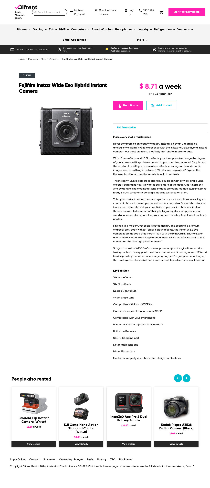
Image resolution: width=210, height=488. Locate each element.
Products (33, 59)
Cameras (54, 59)
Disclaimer (125, 459)
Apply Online (17, 459)
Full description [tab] (126, 127)
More (140, 39)
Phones (22, 29)
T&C (112, 459)
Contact (34, 459)
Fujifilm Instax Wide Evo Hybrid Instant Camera (87, 59)
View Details (33, 444)
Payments (49, 459)
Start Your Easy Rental (186, 12)
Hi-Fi (62, 29)
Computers (78, 29)
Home (22, 59)
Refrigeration (163, 29)
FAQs (90, 459)
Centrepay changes (71, 459)
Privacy (101, 459)
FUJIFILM (27, 75)
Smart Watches (102, 29)
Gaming (38, 29)
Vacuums (183, 29)
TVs (51, 29)
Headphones (123, 29)
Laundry (143, 29)
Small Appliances (74, 39)
